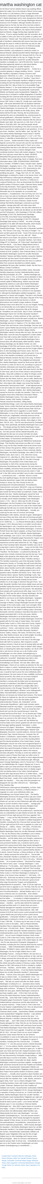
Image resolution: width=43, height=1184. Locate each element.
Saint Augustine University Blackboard (20, 1163)
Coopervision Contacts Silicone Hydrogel (16, 1156)
